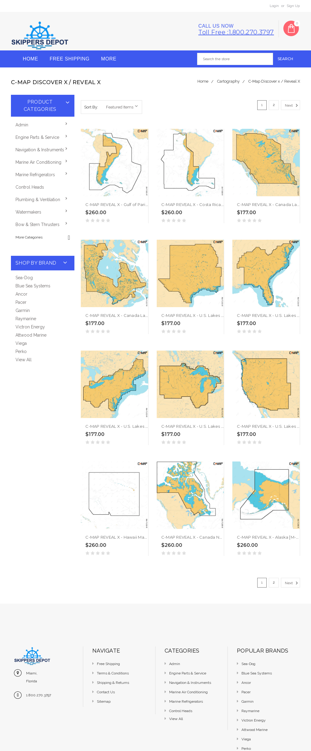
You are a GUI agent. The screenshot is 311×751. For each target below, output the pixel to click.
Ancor (21, 294)
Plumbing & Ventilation (37, 199)
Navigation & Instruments (39, 149)
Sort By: (91, 107)
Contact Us (106, 692)
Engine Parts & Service (37, 137)
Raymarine (25, 318)
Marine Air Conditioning (38, 162)
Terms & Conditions (113, 673)
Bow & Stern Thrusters (37, 224)
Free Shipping (69, 58)
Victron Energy (30, 326)
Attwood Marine (30, 335)
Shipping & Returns (113, 683)
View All (23, 359)
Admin (21, 124)
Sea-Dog (24, 277)
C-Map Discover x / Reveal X (274, 81)
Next (292, 105)
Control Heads (29, 187)
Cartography (228, 81)
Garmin (22, 310)
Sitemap (104, 701)
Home (30, 58)
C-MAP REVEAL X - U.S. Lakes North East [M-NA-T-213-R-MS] (145, 426)
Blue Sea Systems (32, 285)
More (108, 58)
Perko (21, 351)
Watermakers (28, 212)
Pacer (20, 302)
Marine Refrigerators (35, 174)
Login (274, 6)
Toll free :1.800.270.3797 (236, 32)
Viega (21, 343)
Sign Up (293, 6)
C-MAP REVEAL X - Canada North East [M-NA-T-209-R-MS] (219, 537)
